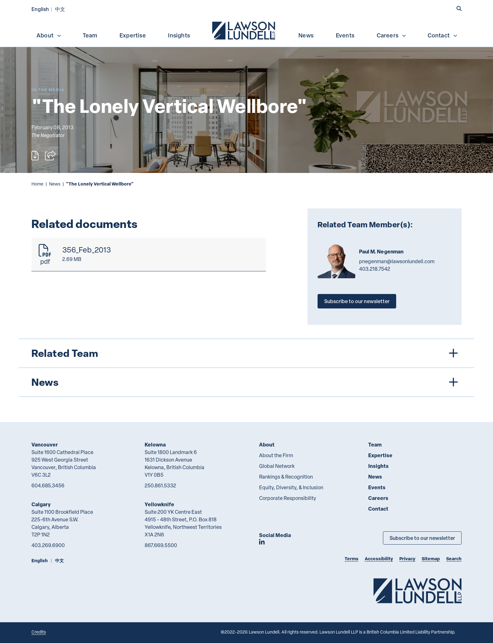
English (40, 9)
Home (37, 184)
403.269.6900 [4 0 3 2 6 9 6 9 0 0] (48, 545)
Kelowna (155, 444)
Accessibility (379, 558)
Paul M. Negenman (381, 251)
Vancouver (44, 444)
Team (90, 35)
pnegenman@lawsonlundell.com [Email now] (397, 261)
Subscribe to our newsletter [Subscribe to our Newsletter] (422, 537)
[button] (459, 8)
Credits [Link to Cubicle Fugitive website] (38, 632)
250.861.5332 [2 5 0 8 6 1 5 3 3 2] (160, 485)
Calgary (41, 504)
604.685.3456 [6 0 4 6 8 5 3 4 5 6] (47, 485)
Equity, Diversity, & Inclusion (291, 487)
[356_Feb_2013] (148, 254)
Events (345, 35)
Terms (351, 558)
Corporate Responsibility (287, 498)
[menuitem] (244, 30)
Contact (443, 35)
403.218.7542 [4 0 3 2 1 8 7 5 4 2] (374, 268)
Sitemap (431, 558)
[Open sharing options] (50, 155)
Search (454, 558)
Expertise (132, 35)
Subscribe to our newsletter (357, 301)
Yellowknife (159, 504)
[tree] (246, 368)
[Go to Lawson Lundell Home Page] (418, 590)
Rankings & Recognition (286, 476)
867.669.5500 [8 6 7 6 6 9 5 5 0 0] (161, 545)
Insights (179, 35)
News (305, 35)
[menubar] (246, 30)
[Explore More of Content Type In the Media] (48, 89)
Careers (392, 35)
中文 (60, 9)
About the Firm (276, 455)
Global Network (277, 466)
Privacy (407, 558)
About (49, 35)
